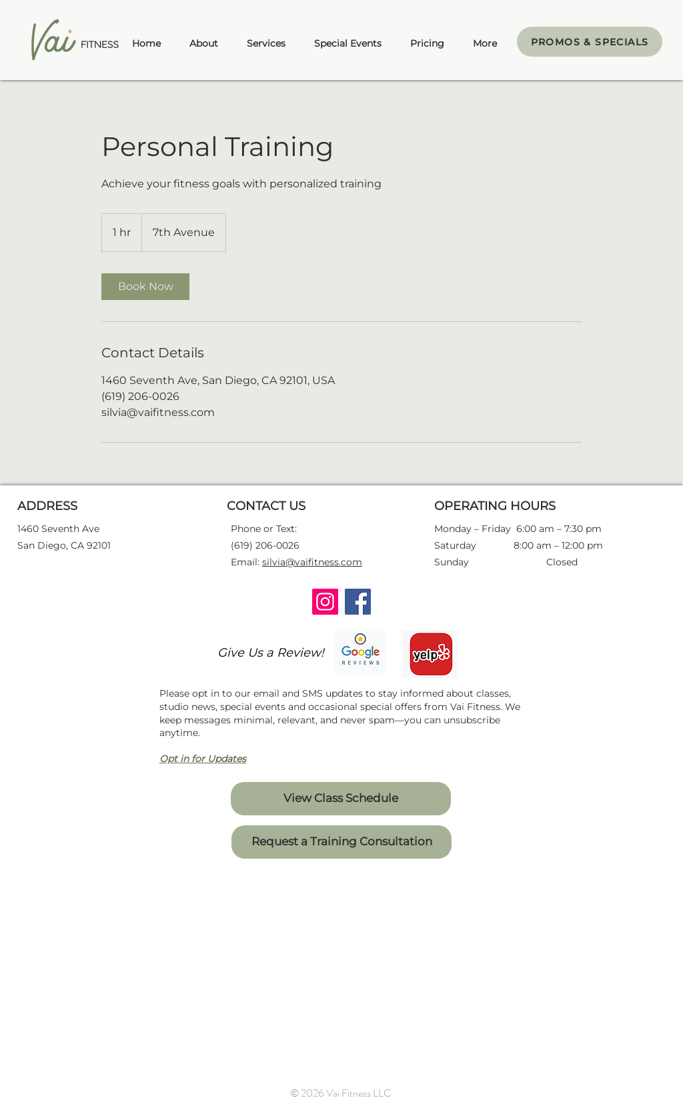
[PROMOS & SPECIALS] (589, 42)
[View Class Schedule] (341, 798)
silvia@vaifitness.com (312, 562)
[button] (265, 43)
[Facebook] (358, 602)
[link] (145, 286)
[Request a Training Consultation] (341, 842)
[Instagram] (325, 602)
